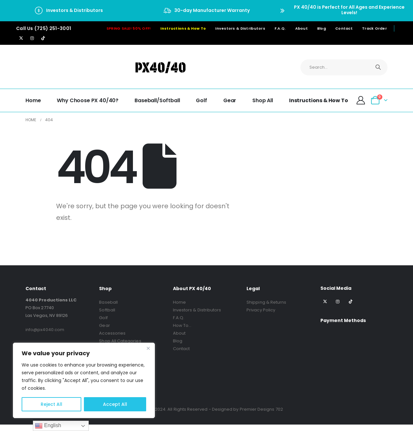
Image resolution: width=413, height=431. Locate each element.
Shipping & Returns (266, 302)
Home (33, 100)
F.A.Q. (280, 28)
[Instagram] (31, 38)
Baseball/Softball (157, 100)
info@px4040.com (44, 330)
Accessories (112, 333)
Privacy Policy (261, 310)
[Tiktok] (42, 38)
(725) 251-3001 (53, 28)
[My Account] (361, 100)
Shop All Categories (120, 341)
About (301, 28)
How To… (182, 325)
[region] (84, 380)
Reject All (51, 404)
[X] (20, 38)
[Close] (148, 348)
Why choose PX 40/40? (87, 100)
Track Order (374, 28)
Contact (344, 28)
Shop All (262, 100)
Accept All (115, 404)
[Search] (378, 67)
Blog (321, 28)
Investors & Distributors (240, 28)
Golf (201, 100)
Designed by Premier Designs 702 (247, 409)
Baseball (108, 302)
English (48, 426)
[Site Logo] (160, 67)
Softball (107, 310)
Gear (229, 100)
